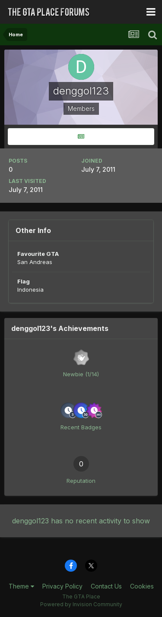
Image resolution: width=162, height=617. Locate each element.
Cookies (142, 586)
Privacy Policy (62, 586)
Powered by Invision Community (81, 604)
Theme (21, 586)
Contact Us (106, 586)
